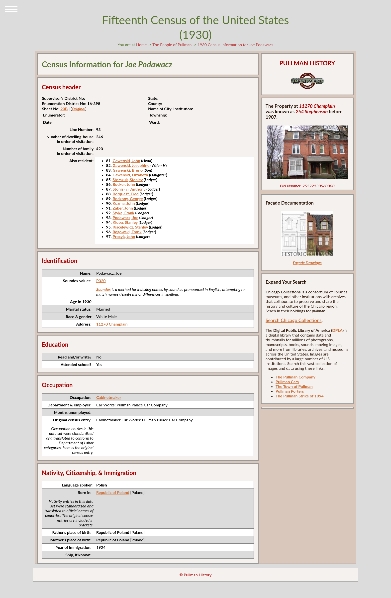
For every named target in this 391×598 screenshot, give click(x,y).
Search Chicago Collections (293, 320)
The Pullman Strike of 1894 (300, 395)
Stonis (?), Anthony (128, 189)
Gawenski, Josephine (130, 165)
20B (64, 108)
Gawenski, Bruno (127, 170)
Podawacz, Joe (125, 217)
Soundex (103, 289)
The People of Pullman (172, 44)
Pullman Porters (290, 391)
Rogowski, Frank (126, 231)
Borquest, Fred (125, 193)
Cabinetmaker (108, 397)
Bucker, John (123, 184)
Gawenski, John (126, 160)
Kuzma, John (123, 203)
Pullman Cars (287, 381)
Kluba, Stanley (125, 222)
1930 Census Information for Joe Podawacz (235, 44)
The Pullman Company (295, 376)
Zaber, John (122, 208)
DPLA (337, 330)
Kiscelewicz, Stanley (130, 227)
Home (141, 44)
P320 (101, 280)
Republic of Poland (112, 492)
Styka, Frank (123, 212)
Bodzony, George (127, 198)
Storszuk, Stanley (127, 179)
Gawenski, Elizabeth (130, 174)
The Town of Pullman (294, 386)
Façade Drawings (307, 262)
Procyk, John (123, 236)
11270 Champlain (112, 324)
